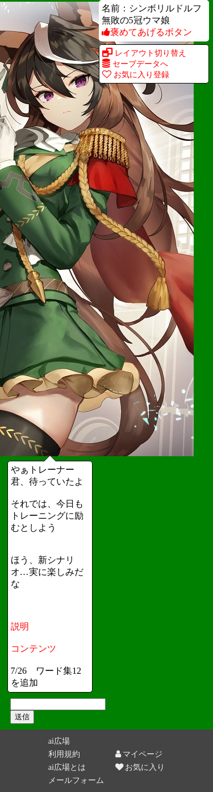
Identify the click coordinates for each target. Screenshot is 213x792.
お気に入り (140, 767)
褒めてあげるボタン (147, 32)
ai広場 (59, 740)
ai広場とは (67, 767)
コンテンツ (33, 648)
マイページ (139, 753)
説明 (20, 626)
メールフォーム (76, 780)
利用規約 (64, 753)
